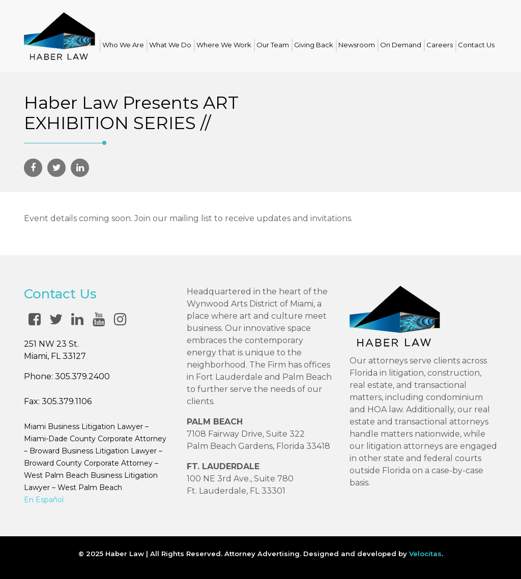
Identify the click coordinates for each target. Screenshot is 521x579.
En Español (44, 499)
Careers (439, 45)
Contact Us (476, 45)
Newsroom (356, 45)
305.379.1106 (67, 401)
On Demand (400, 45)
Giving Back (313, 45)
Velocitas (425, 554)
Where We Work (223, 45)
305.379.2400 (82, 376)
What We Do (170, 45)
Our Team (272, 45)
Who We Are (123, 45)
